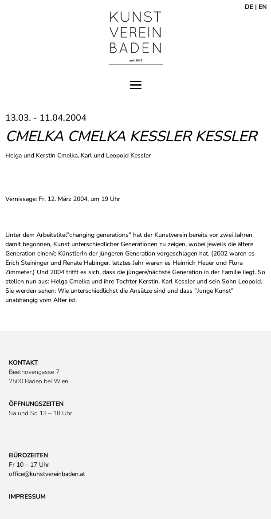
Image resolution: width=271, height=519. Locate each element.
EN (263, 7)
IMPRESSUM (27, 496)
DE (249, 7)
